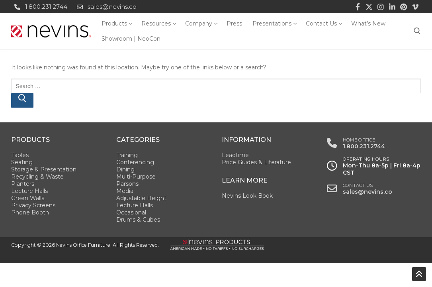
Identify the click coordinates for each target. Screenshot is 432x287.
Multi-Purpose (136, 176)
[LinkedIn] (392, 6)
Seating (22, 162)
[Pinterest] (403, 6)
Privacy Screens (33, 205)
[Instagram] (381, 6)
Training (127, 155)
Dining (125, 169)
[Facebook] (358, 6)
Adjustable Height (141, 198)
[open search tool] (417, 31)
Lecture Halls (29, 191)
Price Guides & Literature (256, 162)
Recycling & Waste (37, 176)
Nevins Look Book (247, 195)
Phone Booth (30, 212)
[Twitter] (369, 6)
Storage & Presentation (43, 169)
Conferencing (135, 162)
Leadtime (235, 155)
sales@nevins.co (105, 7)
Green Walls (27, 198)
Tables (20, 155)
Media (124, 191)
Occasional (131, 212)
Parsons (127, 183)
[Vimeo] (415, 6)
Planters (22, 183)
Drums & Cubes (138, 219)
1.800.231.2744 (39, 7)
